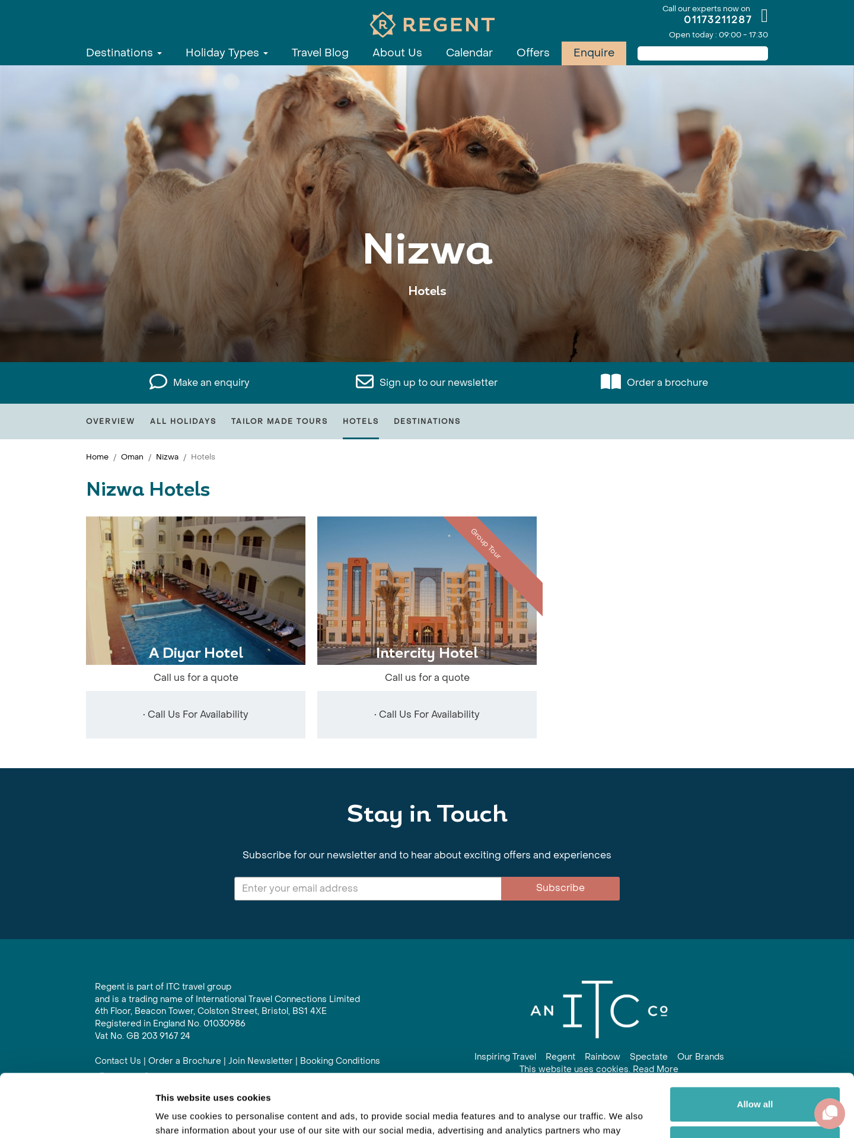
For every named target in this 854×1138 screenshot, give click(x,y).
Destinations (124, 53)
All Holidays (183, 421)
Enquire (593, 53)
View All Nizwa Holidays (427, 328)
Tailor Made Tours (279, 421)
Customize (755, 1080)
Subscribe (560, 888)
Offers (533, 53)
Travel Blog (320, 53)
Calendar (469, 53)
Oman (132, 457)
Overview (110, 421)
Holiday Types (227, 53)
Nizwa (167, 457)
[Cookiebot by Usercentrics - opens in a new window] (77, 1115)
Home (97, 457)
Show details (183, 1115)
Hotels (361, 421)
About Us (397, 53)
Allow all (755, 1041)
